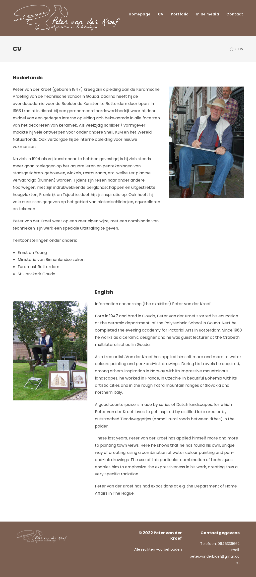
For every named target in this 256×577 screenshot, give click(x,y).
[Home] (231, 49)
